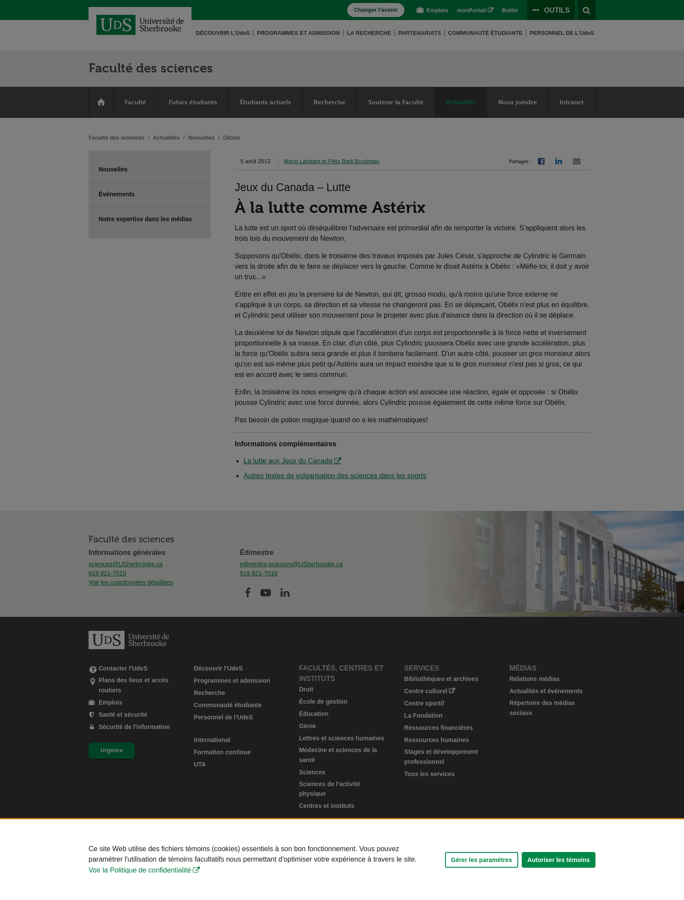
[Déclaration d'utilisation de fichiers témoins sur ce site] (342, 859)
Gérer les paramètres (481, 859)
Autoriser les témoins (558, 859)
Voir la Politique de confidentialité (140, 870)
